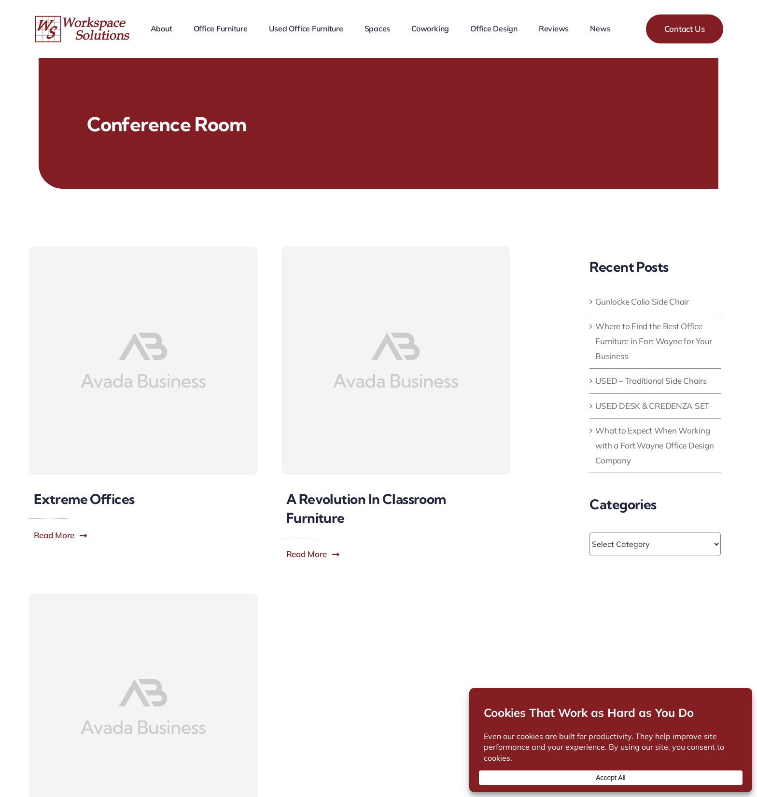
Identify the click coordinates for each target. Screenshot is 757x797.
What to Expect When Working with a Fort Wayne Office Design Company (654, 445)
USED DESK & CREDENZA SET (652, 406)
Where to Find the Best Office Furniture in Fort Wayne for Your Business (653, 341)
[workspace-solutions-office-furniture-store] (83, 19)
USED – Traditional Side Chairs (650, 381)
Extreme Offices (84, 498)
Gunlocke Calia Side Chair (642, 301)
